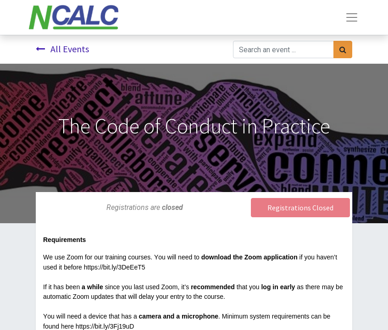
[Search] (342, 49)
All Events (62, 49)
